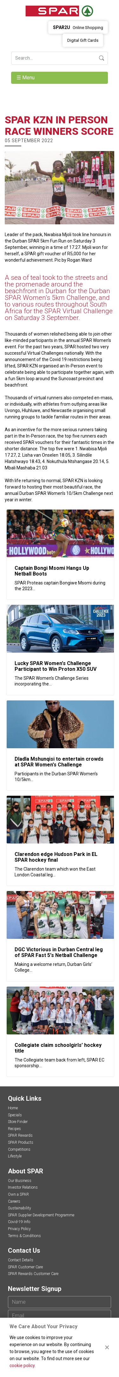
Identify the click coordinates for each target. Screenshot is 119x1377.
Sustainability (19, 1208)
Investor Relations (23, 1187)
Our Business (19, 1180)
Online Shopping (78, 27)
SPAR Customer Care (25, 1267)
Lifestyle (15, 1156)
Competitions (19, 1149)
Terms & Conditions (24, 1236)
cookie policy (22, 1365)
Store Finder (18, 1122)
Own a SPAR (18, 1194)
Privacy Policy (19, 1229)
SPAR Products (20, 1142)
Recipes (14, 1129)
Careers (14, 1201)
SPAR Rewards (20, 1135)
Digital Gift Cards (82, 40)
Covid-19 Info (19, 1222)
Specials (15, 1115)
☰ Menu (26, 78)
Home (13, 1108)
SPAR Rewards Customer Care (33, 1274)
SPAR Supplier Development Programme (41, 1215)
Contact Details (20, 1260)
